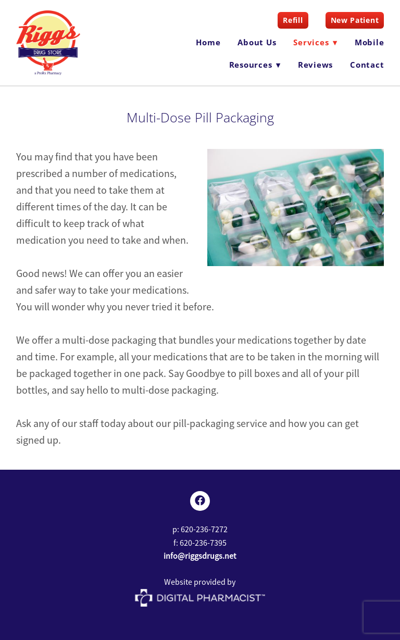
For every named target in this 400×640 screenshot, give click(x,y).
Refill (293, 20)
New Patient (355, 20)
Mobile (369, 42)
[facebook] (200, 501)
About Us (257, 42)
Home (208, 42)
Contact (367, 64)
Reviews (315, 64)
